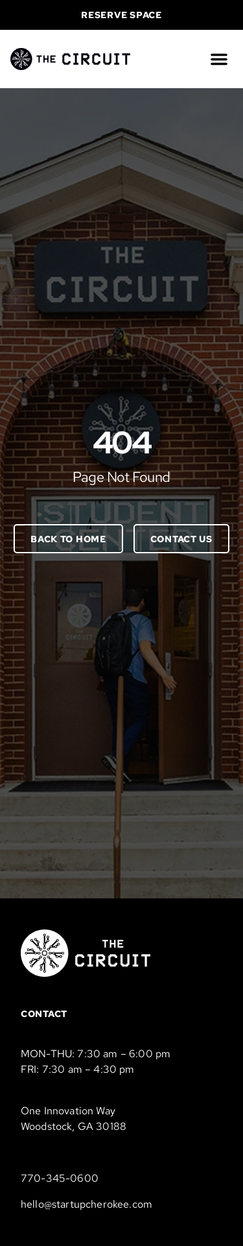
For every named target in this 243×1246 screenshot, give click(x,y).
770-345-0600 (59, 1178)
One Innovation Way (68, 1111)
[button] (219, 59)
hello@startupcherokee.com (86, 1204)
